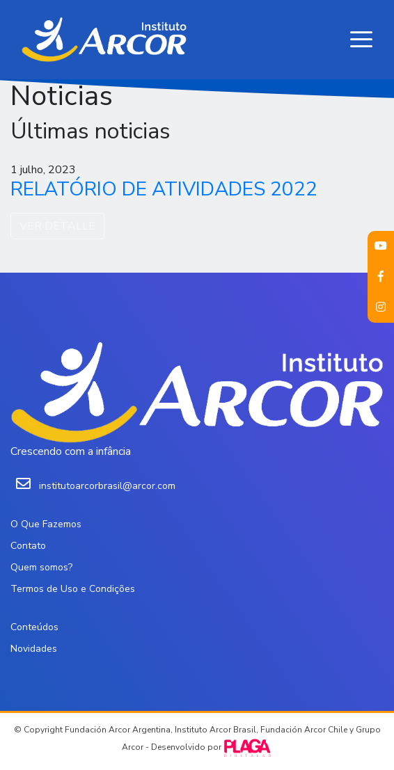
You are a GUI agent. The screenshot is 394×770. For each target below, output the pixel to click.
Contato (28, 545)
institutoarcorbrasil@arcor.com (107, 485)
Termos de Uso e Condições (72, 588)
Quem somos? (41, 567)
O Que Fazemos (45, 524)
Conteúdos (34, 627)
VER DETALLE (57, 226)
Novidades (33, 648)
